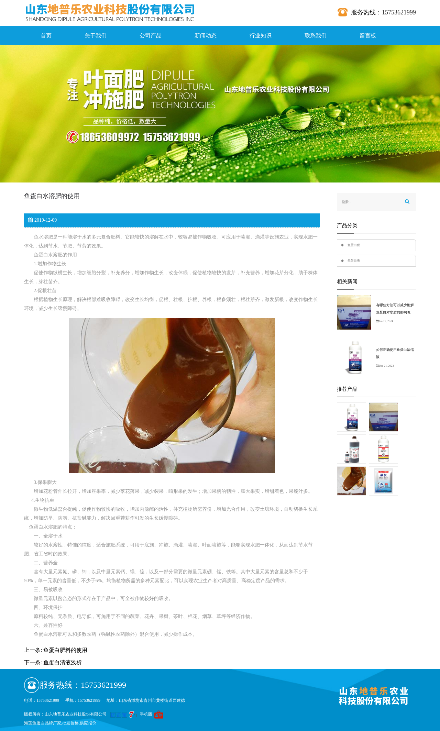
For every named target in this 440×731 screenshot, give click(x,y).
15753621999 (399, 12)
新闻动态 (206, 35)
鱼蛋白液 (354, 260)
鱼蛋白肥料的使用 (65, 650)
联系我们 (316, 35)
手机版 (146, 714)
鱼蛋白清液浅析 (62, 662)
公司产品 (151, 35)
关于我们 (96, 35)
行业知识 (261, 35)
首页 (46, 35)
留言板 (368, 35)
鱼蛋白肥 (354, 245)
